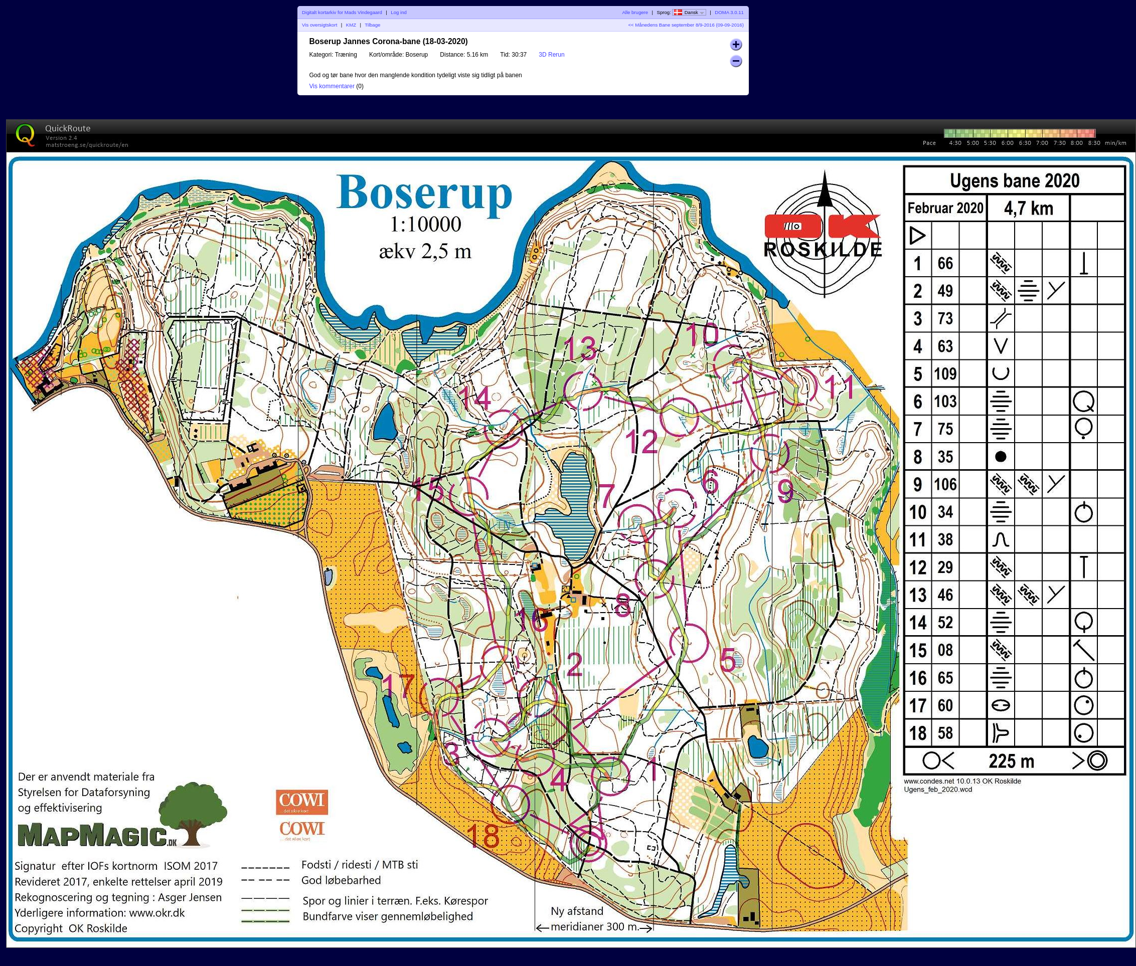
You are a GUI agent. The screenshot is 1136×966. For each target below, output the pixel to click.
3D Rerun (551, 54)
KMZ (351, 25)
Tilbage (372, 25)
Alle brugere (635, 12)
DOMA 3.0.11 (729, 12)
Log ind (398, 12)
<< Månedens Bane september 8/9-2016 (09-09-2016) (686, 25)
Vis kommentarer (332, 86)
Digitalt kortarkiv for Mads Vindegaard (342, 12)
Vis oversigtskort (319, 25)
